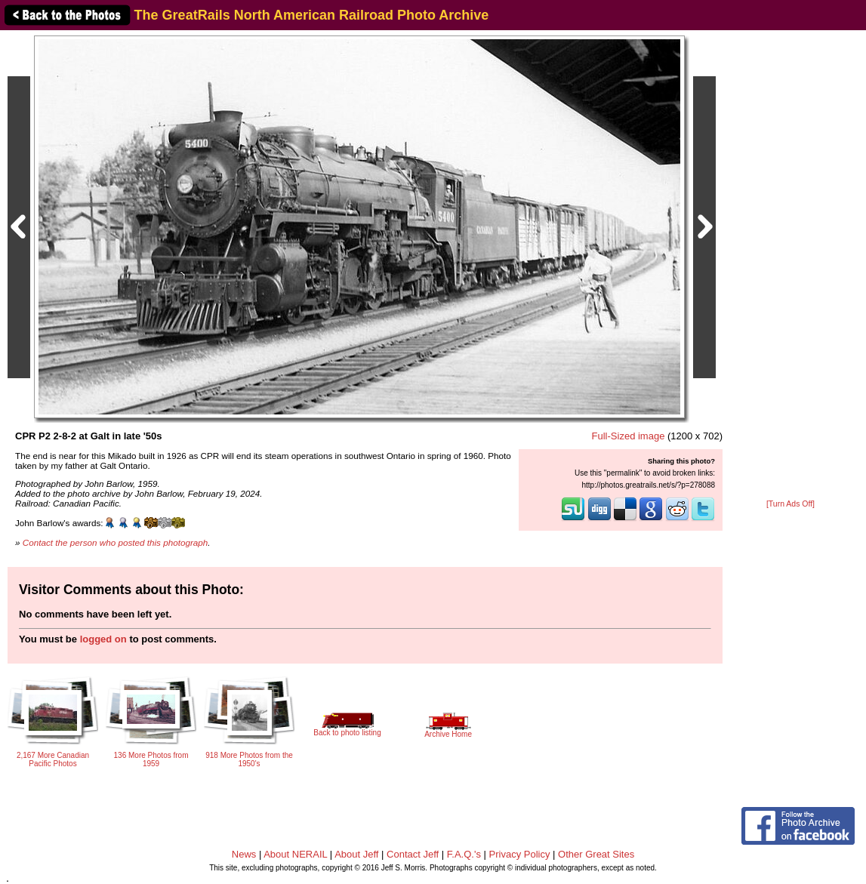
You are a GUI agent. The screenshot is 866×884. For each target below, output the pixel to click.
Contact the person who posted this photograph (115, 542)
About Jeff (356, 854)
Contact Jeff (413, 854)
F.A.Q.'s (464, 854)
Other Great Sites (596, 854)
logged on (103, 639)
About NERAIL (295, 854)
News (244, 854)
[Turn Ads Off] (790, 504)
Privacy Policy (519, 854)
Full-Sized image (628, 436)
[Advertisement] (790, 265)
